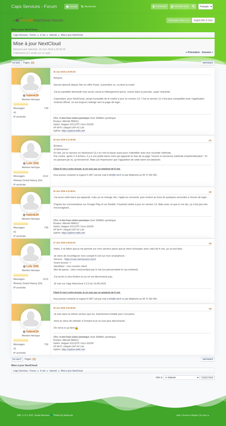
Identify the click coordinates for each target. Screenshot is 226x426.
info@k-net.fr (115, 175)
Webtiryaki (68, 415)
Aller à (159, 377)
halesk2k (32, 95)
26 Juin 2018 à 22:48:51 (64, 191)
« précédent (192, 52)
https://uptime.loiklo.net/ (73, 130)
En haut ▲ (204, 415)
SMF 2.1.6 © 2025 (25, 415)
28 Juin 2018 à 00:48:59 (64, 308)
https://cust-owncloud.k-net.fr (80, 259)
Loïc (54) (32, 163)
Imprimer (208, 63)
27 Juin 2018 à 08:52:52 (64, 243)
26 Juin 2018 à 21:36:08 (64, 140)
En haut (17, 359)
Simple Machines (42, 415)
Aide (178, 415)
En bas (16, 63)
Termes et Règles (190, 415)
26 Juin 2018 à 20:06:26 (64, 72)
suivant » (207, 52)
